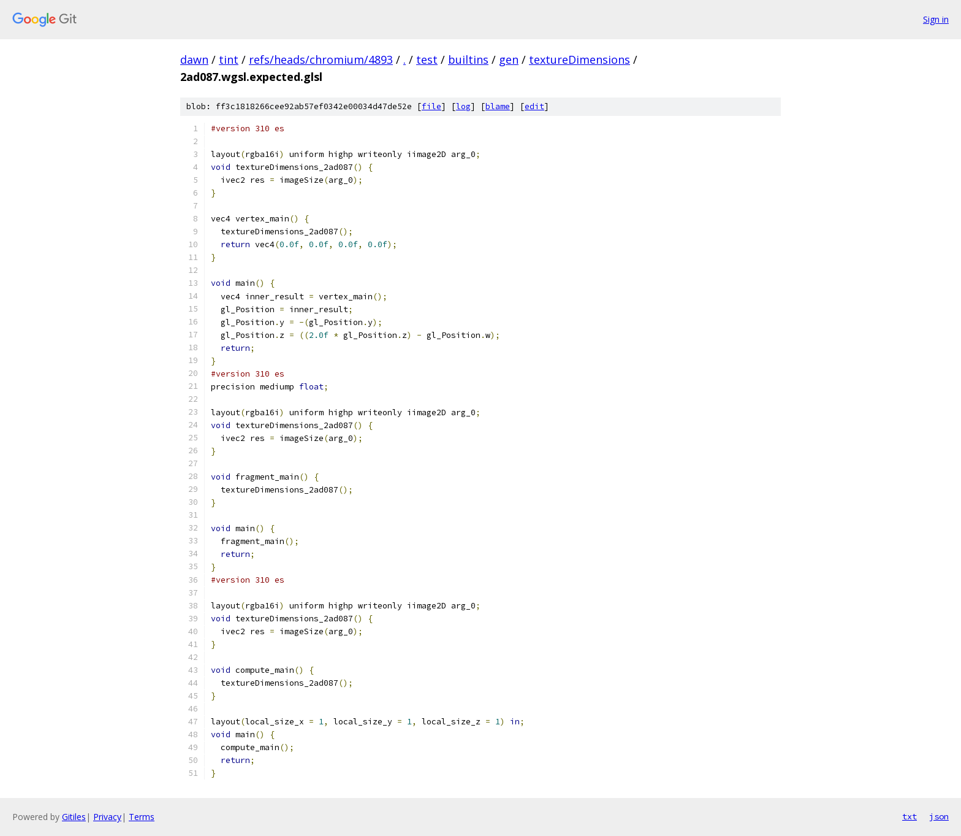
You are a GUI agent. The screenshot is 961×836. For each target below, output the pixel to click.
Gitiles (74, 817)
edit (534, 106)
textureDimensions (579, 59)
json (939, 816)
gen (508, 59)
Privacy (107, 817)
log (463, 106)
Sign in (936, 19)
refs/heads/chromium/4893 (321, 59)
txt (909, 816)
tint (228, 59)
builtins (468, 59)
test (427, 59)
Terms (141, 817)
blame (497, 106)
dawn (194, 59)
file (431, 106)
